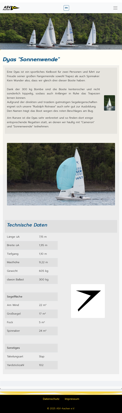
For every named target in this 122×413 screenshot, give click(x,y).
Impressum (72, 399)
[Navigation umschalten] (115, 8)
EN (66, 7)
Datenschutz (51, 399)
